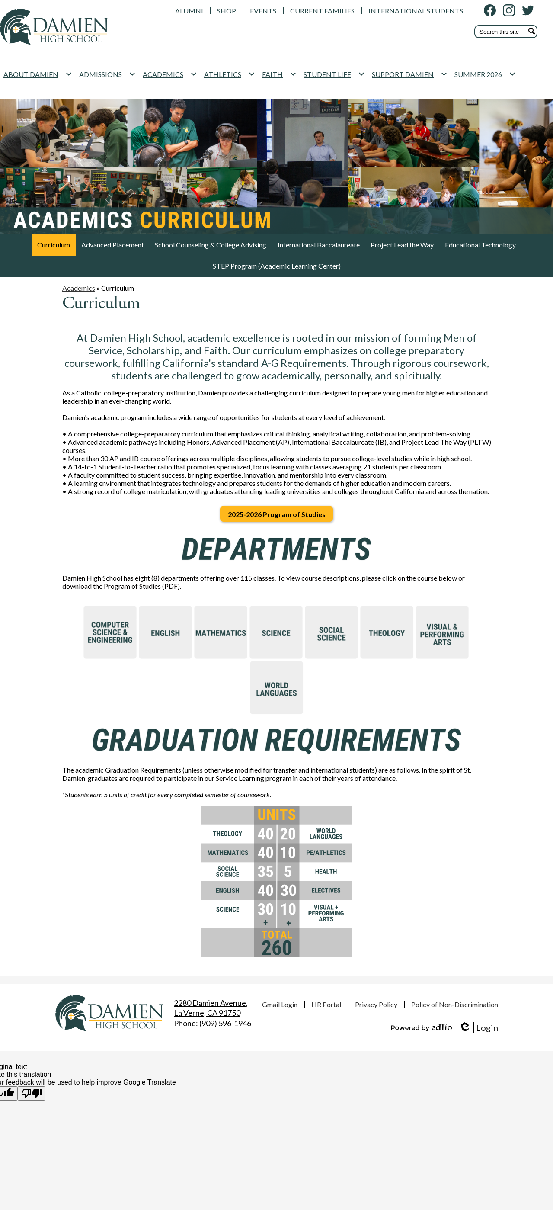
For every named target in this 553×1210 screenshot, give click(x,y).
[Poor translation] (31, 1093)
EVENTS (263, 10)
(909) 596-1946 (225, 1023)
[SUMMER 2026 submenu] (496, 87)
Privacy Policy (376, 1004)
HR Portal (326, 1004)
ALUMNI (189, 10)
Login (478, 1027)
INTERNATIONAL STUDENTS (415, 10)
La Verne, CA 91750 (211, 1007)
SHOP (226, 10)
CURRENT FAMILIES (322, 10)
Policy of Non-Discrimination (454, 1004)
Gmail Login (279, 1004)
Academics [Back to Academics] (78, 294)
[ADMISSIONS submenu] (118, 87)
